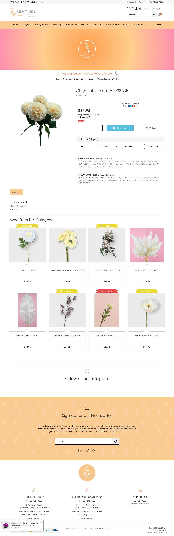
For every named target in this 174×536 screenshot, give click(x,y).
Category (26, 24)
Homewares (72, 24)
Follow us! (147, 9)
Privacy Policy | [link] (82, 528)
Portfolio (126, 24)
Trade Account (113, 24)
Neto (165, 532)
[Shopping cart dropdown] (159, 15)
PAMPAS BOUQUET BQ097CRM (147, 270)
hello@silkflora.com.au (140, 503)
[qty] (87, 146)
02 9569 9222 (156, 1)
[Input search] (140, 14)
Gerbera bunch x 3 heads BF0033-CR (67, 270)
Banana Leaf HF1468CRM (27, 335)
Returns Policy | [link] (95, 528)
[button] (151, 128)
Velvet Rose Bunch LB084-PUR (22, 525)
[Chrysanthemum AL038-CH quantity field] (89, 128)
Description (16, 192)
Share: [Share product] (129, 106)
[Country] (109, 146)
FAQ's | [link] (105, 528)
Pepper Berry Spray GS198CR (107, 270)
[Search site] (154, 14)
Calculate (153, 146)
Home (15, 24)
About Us (98, 24)
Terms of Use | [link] (71, 528)
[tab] (16, 192)
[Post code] (131, 146)
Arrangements (42, 24)
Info (92, 117)
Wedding (57, 24)
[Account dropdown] (129, 2)
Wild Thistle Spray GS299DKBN (67, 335)
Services (85, 24)
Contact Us (142, 2)
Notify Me (120, 127)
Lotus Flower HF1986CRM (146, 335)
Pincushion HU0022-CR (107, 335)
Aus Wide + (134, 8)
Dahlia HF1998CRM (27, 270)
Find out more (40, 2)
